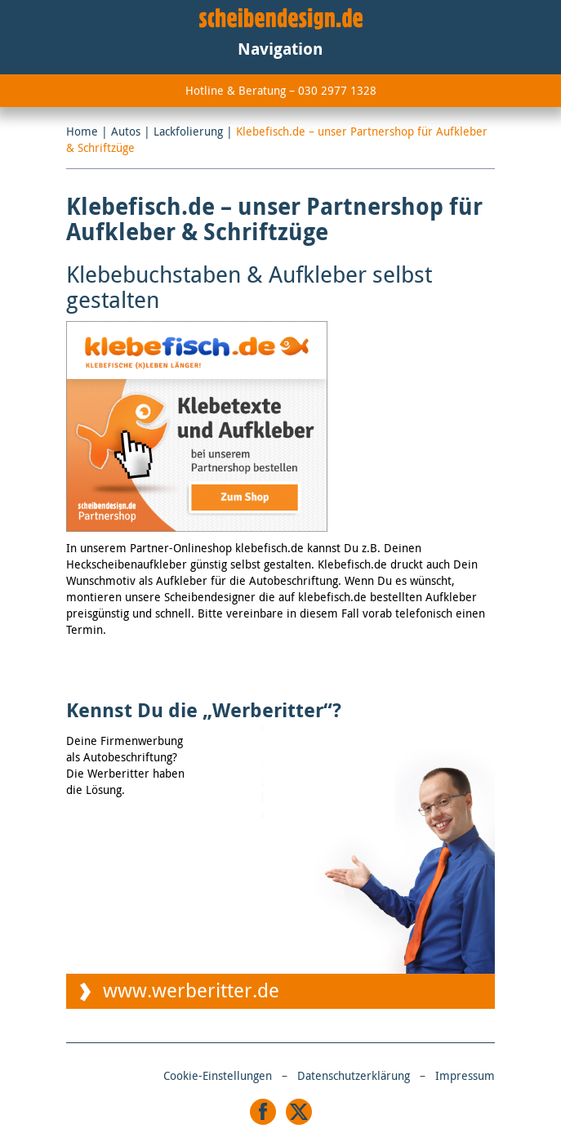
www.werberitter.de (191, 990)
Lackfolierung (188, 131)
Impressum (465, 1075)
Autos (125, 131)
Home (82, 131)
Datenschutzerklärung (353, 1075)
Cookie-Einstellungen (217, 1075)
